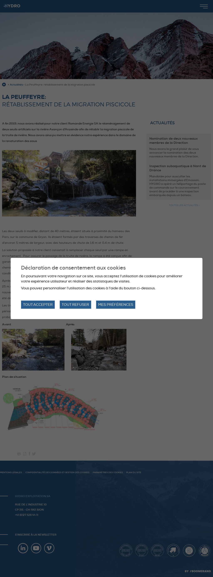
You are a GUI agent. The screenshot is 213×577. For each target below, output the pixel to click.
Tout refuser (75, 304)
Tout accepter (38, 304)
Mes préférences (115, 304)
